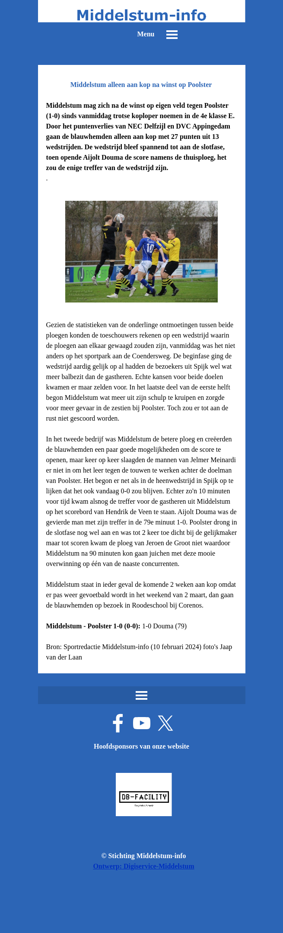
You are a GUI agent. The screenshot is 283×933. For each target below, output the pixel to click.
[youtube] (142, 723)
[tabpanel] (141, 141)
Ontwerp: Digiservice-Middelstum (143, 866)
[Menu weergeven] (172, 34)
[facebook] (118, 723)
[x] (165, 723)
